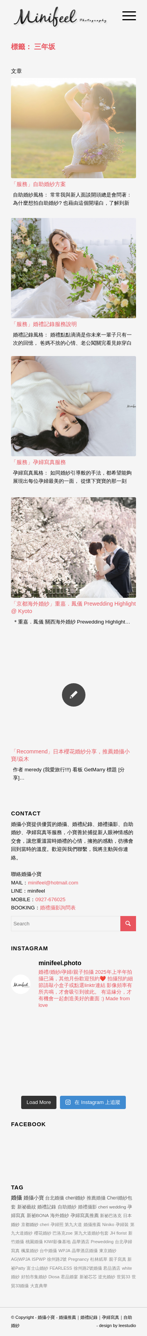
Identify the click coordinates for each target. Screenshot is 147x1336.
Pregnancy (78, 1259)
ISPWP (38, 1259)
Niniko (108, 1224)
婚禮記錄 (46, 1207)
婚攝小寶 (34, 1198)
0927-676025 (50, 899)
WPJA (64, 1250)
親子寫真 (117, 1259)
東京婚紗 (107, 1250)
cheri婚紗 (75, 1198)
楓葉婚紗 (29, 1250)
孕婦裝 (122, 1224)
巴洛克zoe (63, 1233)
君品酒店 (111, 1268)
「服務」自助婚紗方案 (38, 184)
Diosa (53, 1276)
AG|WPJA (20, 1259)
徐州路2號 (57, 1259)
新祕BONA (38, 1215)
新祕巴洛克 (111, 1215)
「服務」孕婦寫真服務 (38, 462)
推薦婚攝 (96, 1198)
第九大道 (73, 1224)
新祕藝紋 (26, 1207)
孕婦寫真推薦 (85, 1215)
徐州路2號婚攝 (88, 1268)
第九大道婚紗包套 (91, 1233)
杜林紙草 (98, 1259)
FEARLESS (60, 1268)
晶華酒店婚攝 (85, 1250)
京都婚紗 (29, 1224)
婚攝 (16, 1197)
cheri (44, 1224)
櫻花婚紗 (42, 1233)
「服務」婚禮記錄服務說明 (44, 324)
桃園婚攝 (34, 1241)
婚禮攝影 (87, 1206)
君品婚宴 (69, 1276)
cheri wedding (112, 1206)
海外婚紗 (59, 1215)
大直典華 (38, 1285)
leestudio (127, 1325)
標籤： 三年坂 (33, 47)
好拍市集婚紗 (34, 1276)
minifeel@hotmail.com (53, 883)
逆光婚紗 (106, 1276)
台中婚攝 (48, 1250)
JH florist (118, 1233)
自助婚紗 (67, 1206)
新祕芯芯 (88, 1276)
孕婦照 (57, 1224)
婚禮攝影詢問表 (58, 908)
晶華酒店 (80, 1241)
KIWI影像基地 (57, 1241)
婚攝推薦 (92, 1224)
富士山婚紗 (37, 1268)
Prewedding (102, 1241)
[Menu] (125, 15)
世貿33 (123, 1276)
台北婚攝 (54, 1198)
